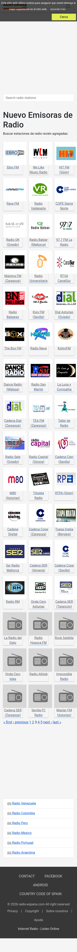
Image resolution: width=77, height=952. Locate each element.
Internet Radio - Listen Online (38, 929)
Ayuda (38, 920)
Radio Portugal (20, 843)
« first (7, 722)
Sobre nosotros (57, 911)
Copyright (32, 911)
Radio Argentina (21, 852)
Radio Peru (17, 823)
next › (47, 722)
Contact (27, 876)
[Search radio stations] (38, 98)
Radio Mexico (19, 833)
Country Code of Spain (41, 894)
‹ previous (20, 722)
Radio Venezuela (21, 803)
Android (40, 885)
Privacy (12, 911)
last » (57, 722)
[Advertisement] (38, 53)
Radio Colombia (21, 813)
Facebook (53, 876)
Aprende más (58, 9)
